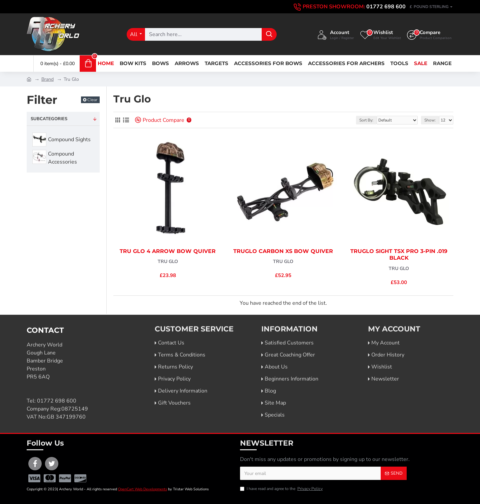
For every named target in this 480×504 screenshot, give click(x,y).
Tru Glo (168, 261)
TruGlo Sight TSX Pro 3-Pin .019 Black (398, 254)
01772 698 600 (56, 401)
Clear (92, 99)
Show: (430, 120)
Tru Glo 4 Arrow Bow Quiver (168, 251)
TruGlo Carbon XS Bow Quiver (283, 251)
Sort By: (366, 120)
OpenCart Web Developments (142, 489)
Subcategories (49, 119)
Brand (47, 79)
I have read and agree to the (282, 489)
